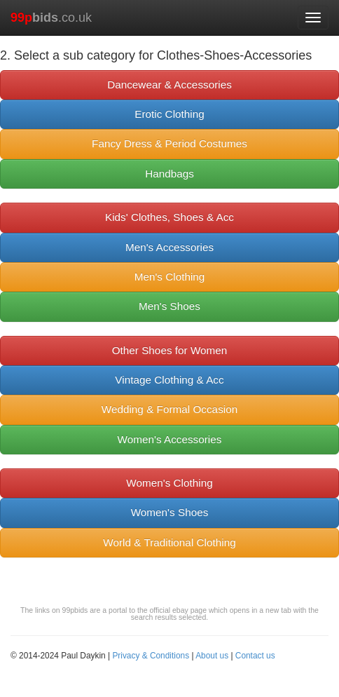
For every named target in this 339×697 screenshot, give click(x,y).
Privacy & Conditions (150, 656)
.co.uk (51, 18)
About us (211, 656)
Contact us (255, 656)
